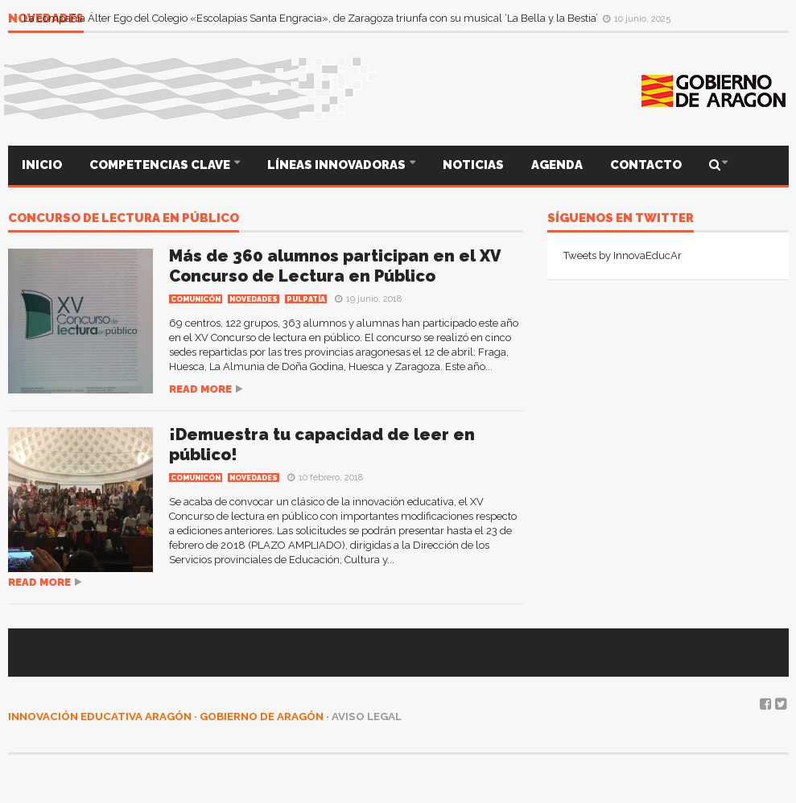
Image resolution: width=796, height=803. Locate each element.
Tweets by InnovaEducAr (622, 255)
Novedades (253, 299)
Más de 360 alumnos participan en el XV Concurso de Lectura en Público (334, 266)
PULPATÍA (306, 299)
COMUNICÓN (196, 299)
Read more (200, 389)
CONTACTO (646, 165)
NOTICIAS (473, 165)
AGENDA (557, 165)
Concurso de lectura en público (123, 218)
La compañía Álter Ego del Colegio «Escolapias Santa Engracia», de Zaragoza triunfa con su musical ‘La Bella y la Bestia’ (311, 18)
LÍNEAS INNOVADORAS (337, 165)
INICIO (42, 165)
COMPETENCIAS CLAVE (161, 165)
